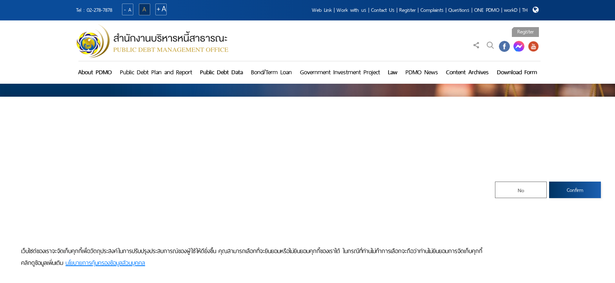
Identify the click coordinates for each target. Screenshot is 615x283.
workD (510, 10)
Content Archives (467, 72)
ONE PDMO (486, 10)
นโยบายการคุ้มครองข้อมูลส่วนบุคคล (105, 263)
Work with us (351, 10)
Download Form (517, 72)
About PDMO (95, 72)
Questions (458, 10)
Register (407, 10)
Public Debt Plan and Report (156, 72)
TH (525, 10)
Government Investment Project (340, 72)
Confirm (575, 190)
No (521, 190)
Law (392, 72)
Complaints (432, 10)
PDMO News (422, 72)
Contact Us (383, 10)
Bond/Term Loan (271, 72)
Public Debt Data (221, 72)
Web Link (322, 10)
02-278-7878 (99, 10)
